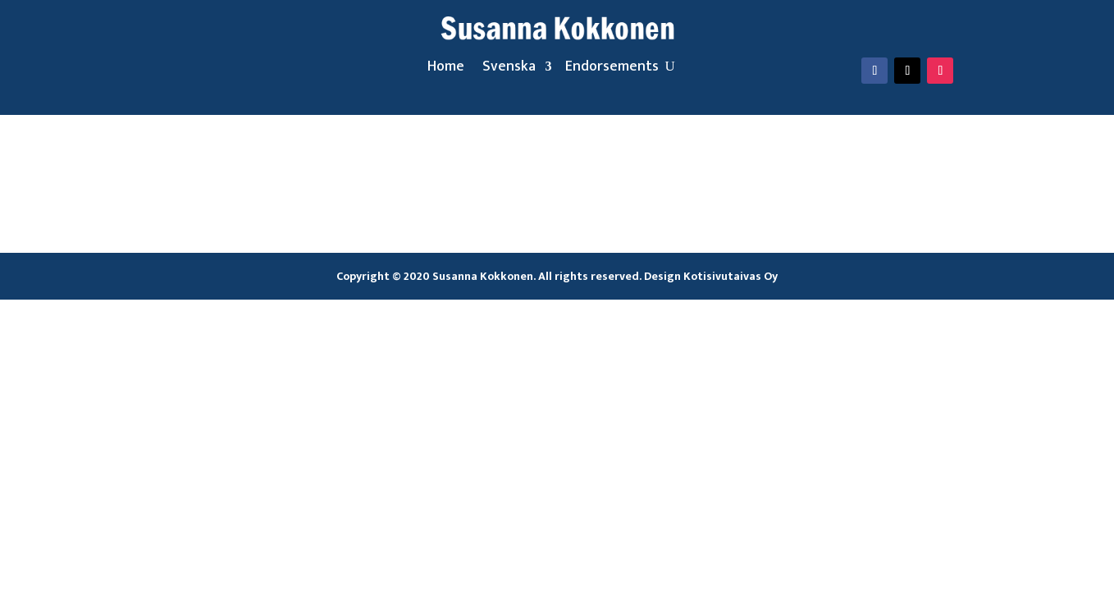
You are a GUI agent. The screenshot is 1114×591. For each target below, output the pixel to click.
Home (445, 70)
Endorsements (612, 70)
